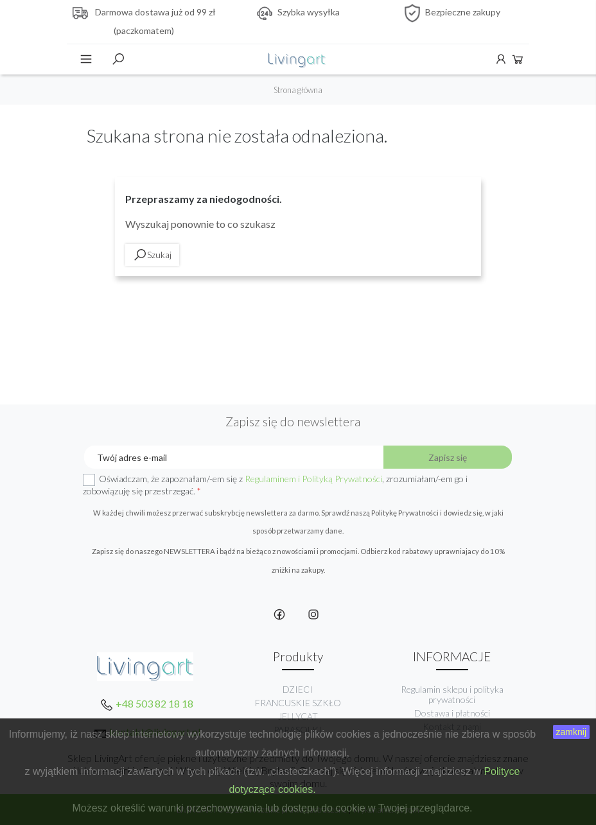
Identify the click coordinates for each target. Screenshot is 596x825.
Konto (501, 59)
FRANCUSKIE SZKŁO (298, 702)
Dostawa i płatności (452, 713)
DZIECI (298, 689)
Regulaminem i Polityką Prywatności (313, 478)
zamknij (571, 732)
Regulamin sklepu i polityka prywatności (452, 694)
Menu (86, 59)
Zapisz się (447, 457)
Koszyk (518, 59)
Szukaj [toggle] (118, 59)
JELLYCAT (298, 716)
